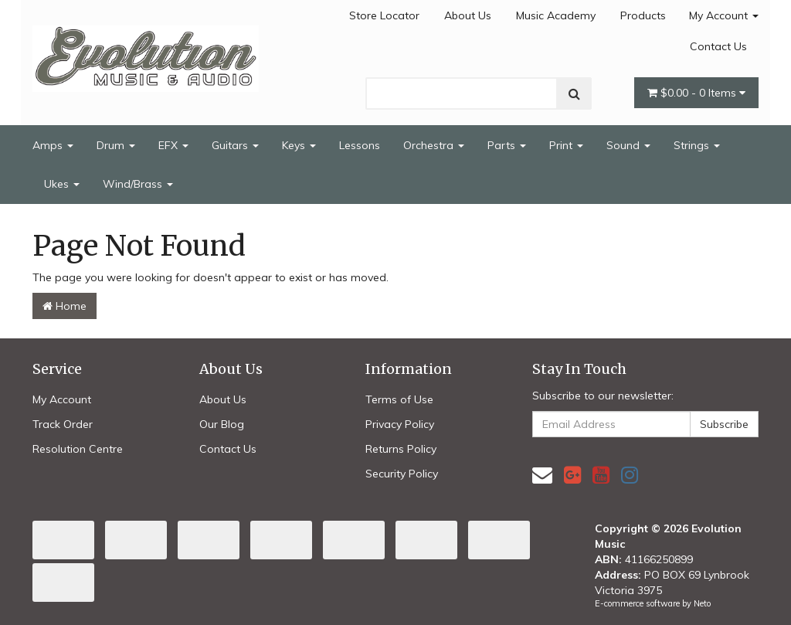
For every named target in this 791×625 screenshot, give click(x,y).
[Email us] (542, 474)
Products (643, 15)
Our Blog (221, 424)
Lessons (359, 145)
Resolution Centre (77, 449)
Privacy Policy (399, 424)
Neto (702, 603)
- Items (696, 93)
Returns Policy (400, 449)
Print (566, 145)
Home (64, 306)
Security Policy (401, 474)
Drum (116, 145)
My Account (724, 15)
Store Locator (384, 15)
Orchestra (433, 145)
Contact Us (718, 46)
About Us (467, 15)
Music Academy (556, 15)
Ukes (62, 184)
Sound (628, 145)
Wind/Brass (138, 184)
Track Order (62, 424)
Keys (299, 145)
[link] (572, 474)
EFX (173, 145)
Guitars (235, 145)
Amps (52, 145)
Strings (697, 145)
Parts (506, 145)
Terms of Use (399, 399)
